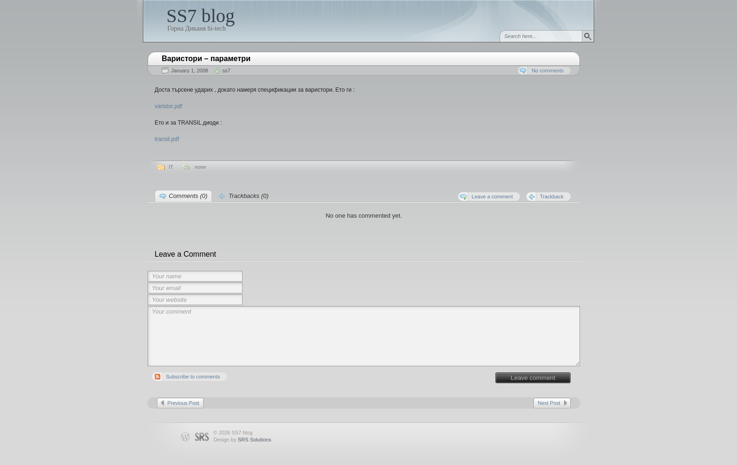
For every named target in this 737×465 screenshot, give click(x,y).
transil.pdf (167, 139)
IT (171, 167)
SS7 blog (200, 15)
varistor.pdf (168, 106)
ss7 (226, 70)
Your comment (364, 336)
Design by (242, 439)
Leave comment (533, 377)
